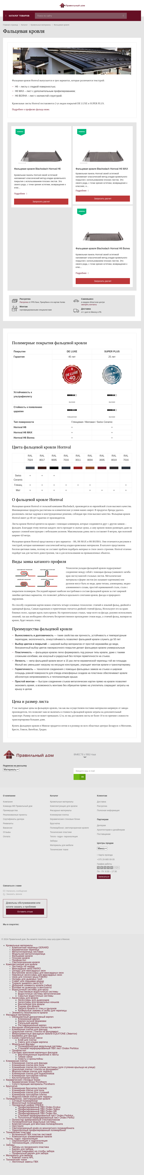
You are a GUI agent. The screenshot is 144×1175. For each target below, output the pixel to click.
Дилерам (101, 833)
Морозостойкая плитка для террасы (32, 1079)
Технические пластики (61, 840)
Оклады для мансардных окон (29, 978)
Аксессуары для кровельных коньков (38, 1010)
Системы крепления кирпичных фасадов (34, 1060)
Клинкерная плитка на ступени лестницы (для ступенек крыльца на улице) (53, 1075)
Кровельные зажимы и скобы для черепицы (42, 1018)
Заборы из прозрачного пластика (30, 1154)
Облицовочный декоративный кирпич (32, 1024)
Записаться (103, 884)
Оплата (6, 844)
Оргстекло (17, 1133)
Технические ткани (59, 857)
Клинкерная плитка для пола (28, 1073)
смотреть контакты (89, 312)
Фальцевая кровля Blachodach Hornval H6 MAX (103, 169)
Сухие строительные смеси (27, 1045)
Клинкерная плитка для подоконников (33, 1081)
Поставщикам (103, 842)
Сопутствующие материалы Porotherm (33, 1091)
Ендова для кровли (28, 1014)
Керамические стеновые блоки (65, 827)
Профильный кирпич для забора (30, 1161)
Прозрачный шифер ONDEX (27, 1112)
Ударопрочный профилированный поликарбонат (39, 1138)
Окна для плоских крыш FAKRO (29, 984)
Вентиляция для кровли (31, 1012)
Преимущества (10, 818)
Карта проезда (105, 862)
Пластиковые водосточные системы (38, 999)
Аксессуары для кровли (25, 1005)
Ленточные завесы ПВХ (25, 1169)
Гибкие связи (25, 1064)
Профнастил (19, 968)
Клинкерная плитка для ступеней (30, 1100)
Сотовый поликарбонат (25, 1108)
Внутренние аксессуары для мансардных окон (38, 980)
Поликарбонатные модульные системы (40, 1054)
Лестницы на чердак (23, 974)
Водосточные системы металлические (39, 1001)
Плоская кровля (21, 965)
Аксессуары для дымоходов (33, 1007)
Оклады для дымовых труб (27, 986)
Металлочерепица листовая (27, 959)
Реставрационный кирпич (32, 1033)
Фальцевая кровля (22, 963)
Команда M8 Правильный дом (17, 813)
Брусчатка (55, 831)
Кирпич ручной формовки (32, 1028)
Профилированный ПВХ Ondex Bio (37, 1121)
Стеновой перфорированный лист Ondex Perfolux (45, 1123)
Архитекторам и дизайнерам (111, 837)
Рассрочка (24, 310)
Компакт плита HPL (23, 1165)
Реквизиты (8, 831)
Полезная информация (108, 818)
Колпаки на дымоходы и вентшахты (32, 995)
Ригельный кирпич (28, 1031)
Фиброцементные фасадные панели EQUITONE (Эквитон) (44, 1041)
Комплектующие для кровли (63, 813)
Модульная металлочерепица (28, 961)
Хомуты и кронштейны (30, 1066)
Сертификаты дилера (13, 827)
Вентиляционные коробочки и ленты (38, 1062)
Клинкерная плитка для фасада (29, 1037)
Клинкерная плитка (59, 822)
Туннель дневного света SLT (28, 991)
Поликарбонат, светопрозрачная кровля (69, 835)
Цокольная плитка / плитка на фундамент (35, 1039)
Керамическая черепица (25, 957)
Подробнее (21, 194)
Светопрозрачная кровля (26, 970)
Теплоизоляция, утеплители (27, 1150)
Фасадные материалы (61, 818)
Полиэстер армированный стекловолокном (36, 1127)
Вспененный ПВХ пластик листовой (32, 1142)
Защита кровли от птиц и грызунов (37, 1016)
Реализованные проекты (15, 822)
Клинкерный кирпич (29, 1026)
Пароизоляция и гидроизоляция (30, 1148)
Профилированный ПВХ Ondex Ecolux (39, 1115)
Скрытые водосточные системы (35, 1003)
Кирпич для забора (22, 1157)
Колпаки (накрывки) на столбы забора (33, 1159)
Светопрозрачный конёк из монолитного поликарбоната (43, 1136)
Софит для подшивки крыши (28, 989)
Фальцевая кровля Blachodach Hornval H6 (38, 169)
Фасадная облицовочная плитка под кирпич (36, 1035)
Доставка (101, 809)
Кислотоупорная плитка (25, 1085)
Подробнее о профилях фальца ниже (30, 109)
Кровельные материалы (61, 809)
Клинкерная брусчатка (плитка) (29, 1096)
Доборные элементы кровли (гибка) (32, 993)
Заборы (54, 848)
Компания (8, 809)
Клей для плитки (27, 1047)
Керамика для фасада (24, 1043)
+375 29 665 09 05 (105, 867)
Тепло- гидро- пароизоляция (64, 844)
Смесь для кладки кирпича (33, 1049)
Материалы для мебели (61, 853)
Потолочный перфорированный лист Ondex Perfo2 (46, 1125)
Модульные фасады (23, 1052)
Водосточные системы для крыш (30, 997)
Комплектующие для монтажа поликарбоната (37, 1131)
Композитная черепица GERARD (30, 955)
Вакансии (7, 835)
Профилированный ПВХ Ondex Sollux (39, 1117)
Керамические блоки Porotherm (29, 1089)
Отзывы (7, 840)
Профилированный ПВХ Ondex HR (37, 1119)
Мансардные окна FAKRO (26, 976)
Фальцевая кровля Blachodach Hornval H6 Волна (100, 253)
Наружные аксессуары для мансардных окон (37, 982)
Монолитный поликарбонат (27, 1110)
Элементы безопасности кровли (30, 1020)
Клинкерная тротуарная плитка (29, 1083)
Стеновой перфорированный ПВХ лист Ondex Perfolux (48, 1056)
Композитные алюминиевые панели (32, 1144)
